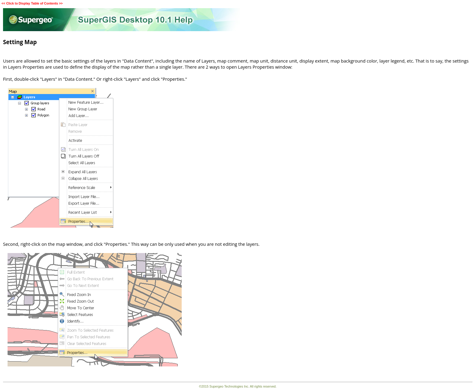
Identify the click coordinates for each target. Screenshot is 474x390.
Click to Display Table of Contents (32, 3)
